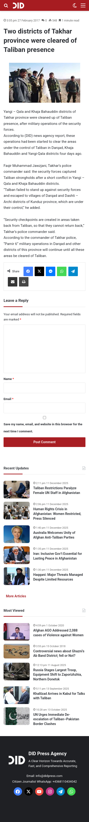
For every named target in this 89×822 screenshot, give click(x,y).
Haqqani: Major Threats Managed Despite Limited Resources (58, 577)
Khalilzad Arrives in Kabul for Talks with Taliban (59, 696)
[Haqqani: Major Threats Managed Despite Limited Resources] (17, 576)
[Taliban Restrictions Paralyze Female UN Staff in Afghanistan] (17, 489)
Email (9, 399)
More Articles (16, 596)
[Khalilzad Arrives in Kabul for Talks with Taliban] (17, 695)
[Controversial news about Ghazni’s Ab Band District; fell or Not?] (17, 651)
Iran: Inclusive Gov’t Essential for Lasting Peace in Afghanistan (57, 556)
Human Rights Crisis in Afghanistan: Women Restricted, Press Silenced (57, 513)
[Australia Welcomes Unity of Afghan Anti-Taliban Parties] (17, 534)
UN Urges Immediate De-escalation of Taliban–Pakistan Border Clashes (56, 719)
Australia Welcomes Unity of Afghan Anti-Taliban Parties (54, 535)
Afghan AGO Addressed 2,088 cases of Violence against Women (58, 632)
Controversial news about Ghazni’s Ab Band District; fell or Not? (58, 653)
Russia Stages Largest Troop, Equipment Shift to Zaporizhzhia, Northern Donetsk (57, 674)
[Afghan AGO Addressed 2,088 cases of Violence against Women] (17, 632)
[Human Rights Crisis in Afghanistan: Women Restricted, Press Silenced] (17, 510)
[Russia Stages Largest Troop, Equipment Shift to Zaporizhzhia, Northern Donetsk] (17, 671)
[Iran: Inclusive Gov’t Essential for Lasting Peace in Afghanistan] (17, 555)
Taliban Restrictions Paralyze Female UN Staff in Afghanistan (56, 490)
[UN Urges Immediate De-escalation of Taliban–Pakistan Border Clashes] (17, 716)
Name (9, 379)
